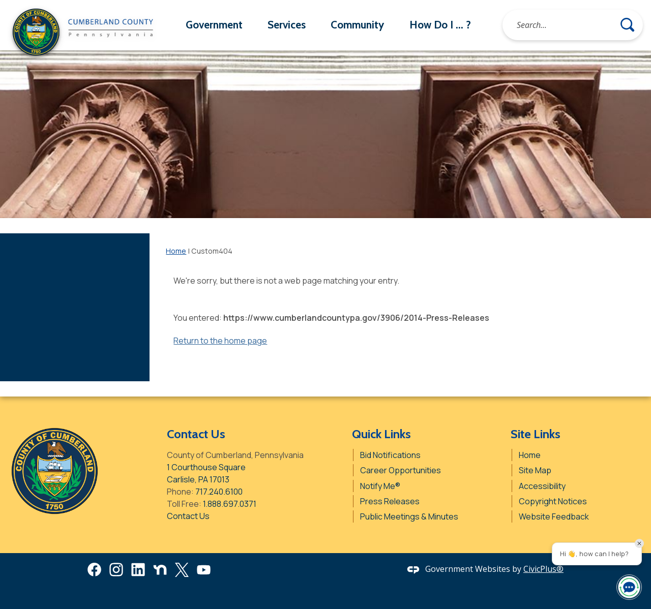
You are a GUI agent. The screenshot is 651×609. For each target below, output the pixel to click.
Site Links (535, 434)
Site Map (535, 470)
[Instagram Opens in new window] (116, 569)
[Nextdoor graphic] (160, 569)
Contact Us (188, 516)
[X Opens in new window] (182, 570)
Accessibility (542, 486)
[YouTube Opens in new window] (204, 569)
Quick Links (381, 434)
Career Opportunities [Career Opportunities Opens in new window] (400, 470)
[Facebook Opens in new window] (94, 569)
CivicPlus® (543, 568)
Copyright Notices (553, 501)
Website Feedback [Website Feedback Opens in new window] (554, 516)
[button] (627, 25)
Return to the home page (220, 340)
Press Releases (390, 501)
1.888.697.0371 (229, 503)
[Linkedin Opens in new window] (138, 569)
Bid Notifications (390, 455)
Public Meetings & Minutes (409, 516)
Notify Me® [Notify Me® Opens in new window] (380, 486)
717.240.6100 (219, 491)
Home (176, 251)
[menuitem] (214, 25)
